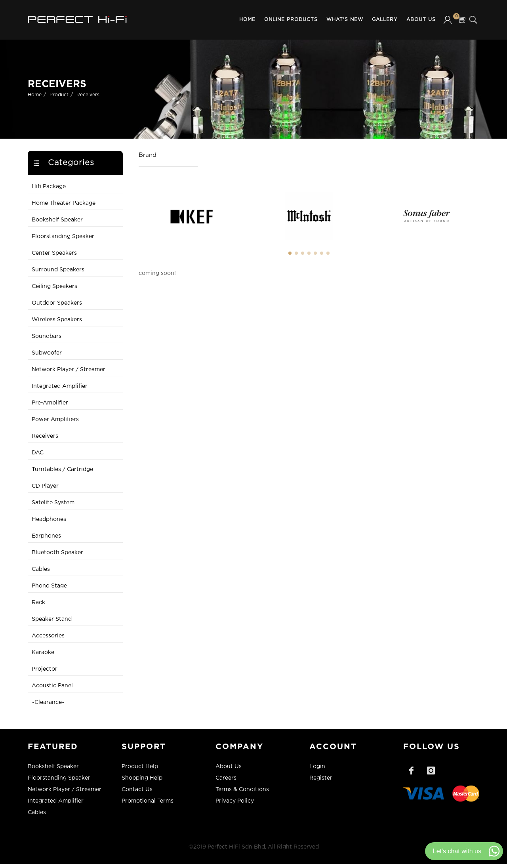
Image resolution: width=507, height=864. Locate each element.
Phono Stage (49, 586)
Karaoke (43, 652)
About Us (421, 19)
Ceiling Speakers (54, 286)
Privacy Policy (234, 801)
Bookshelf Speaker (57, 219)
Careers (225, 778)
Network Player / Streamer (68, 369)
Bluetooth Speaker (57, 552)
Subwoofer (47, 353)
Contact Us (137, 789)
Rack (38, 602)
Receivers (87, 95)
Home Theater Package (63, 203)
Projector (44, 669)
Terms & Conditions (242, 789)
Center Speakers (54, 253)
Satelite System (53, 502)
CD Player (45, 486)
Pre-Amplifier (50, 403)
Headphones (49, 519)
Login (317, 766)
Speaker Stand (52, 619)
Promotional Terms (147, 801)
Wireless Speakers (57, 319)
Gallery (385, 19)
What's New (344, 19)
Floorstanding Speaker (63, 236)
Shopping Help (142, 778)
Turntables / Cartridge (62, 469)
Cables (41, 569)
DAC (38, 452)
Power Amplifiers (55, 419)
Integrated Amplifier (60, 386)
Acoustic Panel (52, 685)
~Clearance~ (48, 702)
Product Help (140, 766)
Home (247, 19)
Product (59, 95)
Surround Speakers (58, 269)
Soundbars (46, 336)
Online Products (291, 19)
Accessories (48, 635)
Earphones (46, 536)
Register (320, 778)
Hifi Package (49, 186)
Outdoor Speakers (57, 303)
